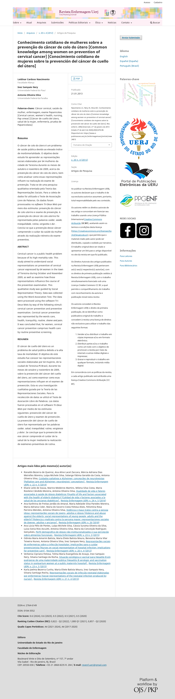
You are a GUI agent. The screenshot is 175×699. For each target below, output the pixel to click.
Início (20, 33)
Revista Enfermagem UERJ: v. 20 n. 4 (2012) (69, 550)
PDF (78, 78)
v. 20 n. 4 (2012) (46, 33)
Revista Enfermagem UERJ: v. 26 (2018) (79, 522)
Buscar (155, 22)
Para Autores (126, 260)
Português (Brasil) (129, 65)
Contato (125, 22)
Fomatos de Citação (82, 145)
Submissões (57, 22)
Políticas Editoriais (79, 22)
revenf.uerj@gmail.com (94, 664)
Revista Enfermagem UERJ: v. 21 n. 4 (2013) (56, 578)
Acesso (147, 2)
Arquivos (41, 22)
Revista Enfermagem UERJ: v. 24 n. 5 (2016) (83, 500)
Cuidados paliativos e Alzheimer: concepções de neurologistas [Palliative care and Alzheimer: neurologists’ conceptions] (64, 480)
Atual (29, 22)
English (124, 56)
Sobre (16, 22)
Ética (98, 22)
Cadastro (158, 2)
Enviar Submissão (131, 37)
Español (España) (129, 61)
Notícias (112, 22)
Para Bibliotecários (128, 265)
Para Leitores (126, 256)
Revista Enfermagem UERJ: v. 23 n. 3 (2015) (77, 535)
